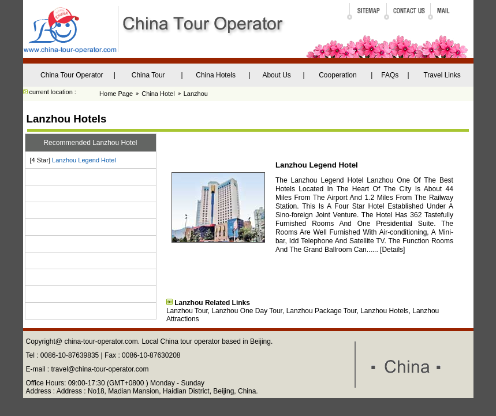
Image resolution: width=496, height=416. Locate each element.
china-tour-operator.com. (102, 341)
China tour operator (189, 341)
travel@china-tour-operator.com (100, 369)
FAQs (389, 75)
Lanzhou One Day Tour (246, 311)
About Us (276, 75)
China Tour (148, 75)
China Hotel (157, 93)
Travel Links (441, 75)
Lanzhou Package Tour (321, 311)
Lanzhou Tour (187, 311)
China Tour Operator (71, 75)
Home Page (116, 93)
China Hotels (216, 75)
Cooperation (337, 75)
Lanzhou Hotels (384, 311)
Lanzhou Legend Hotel (84, 160)
